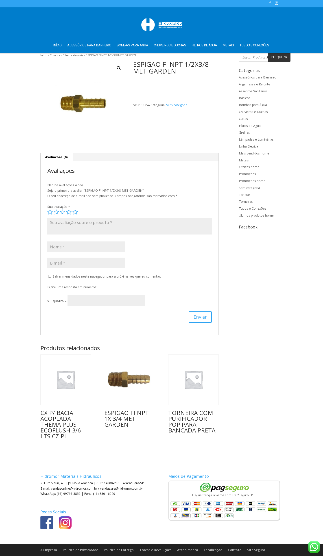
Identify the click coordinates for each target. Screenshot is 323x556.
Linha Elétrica (248, 146)
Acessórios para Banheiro (89, 45)
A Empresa (48, 550)
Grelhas (244, 132)
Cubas (243, 119)
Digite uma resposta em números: (72, 287)
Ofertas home (249, 167)
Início (57, 45)
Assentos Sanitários (253, 91)
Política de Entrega (119, 550)
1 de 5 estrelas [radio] (50, 212)
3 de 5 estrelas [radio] (62, 212)
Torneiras (246, 201)
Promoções (247, 174)
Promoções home (252, 181)
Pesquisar (279, 57)
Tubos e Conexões (254, 45)
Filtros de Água (204, 45)
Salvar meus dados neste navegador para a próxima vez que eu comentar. (107, 276)
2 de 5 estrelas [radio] (56, 212)
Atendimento (187, 550)
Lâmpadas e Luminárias (256, 139)
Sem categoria (73, 55)
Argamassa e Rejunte (254, 84)
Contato (234, 550)
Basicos (244, 98)
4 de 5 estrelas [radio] (69, 212)
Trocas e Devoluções (155, 550)
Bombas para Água (132, 45)
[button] (119, 68)
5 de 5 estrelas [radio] (75, 212)
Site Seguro (256, 550)
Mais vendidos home (254, 153)
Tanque (244, 195)
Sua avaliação (58, 206)
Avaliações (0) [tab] (56, 157)
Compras (56, 55)
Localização (213, 550)
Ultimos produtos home (256, 215)
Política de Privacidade (80, 550)
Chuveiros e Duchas (170, 45)
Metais (228, 45)
